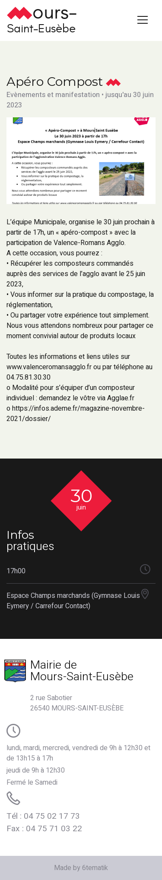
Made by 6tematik (81, 868)
